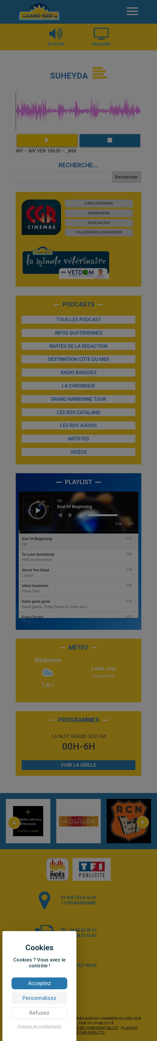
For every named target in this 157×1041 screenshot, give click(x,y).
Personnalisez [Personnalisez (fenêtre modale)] (39, 998)
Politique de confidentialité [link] (39, 1026)
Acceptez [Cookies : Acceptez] (39, 983)
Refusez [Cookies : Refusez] (39, 1013)
